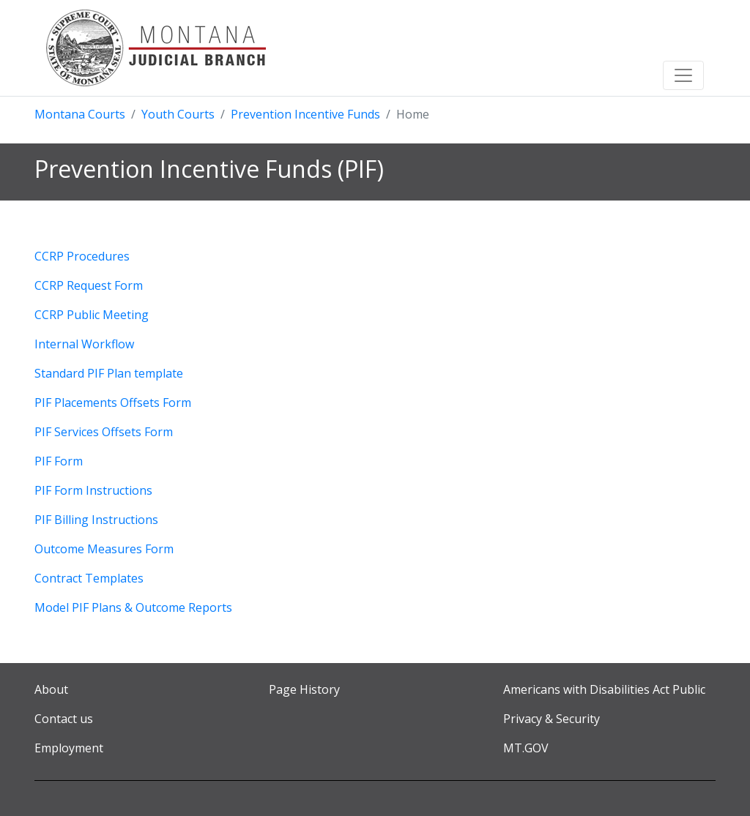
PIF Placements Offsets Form (112, 402)
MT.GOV (526, 748)
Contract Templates (89, 578)
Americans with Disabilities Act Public (604, 689)
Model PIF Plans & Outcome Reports (133, 607)
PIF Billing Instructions (96, 520)
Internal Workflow (84, 344)
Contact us (63, 719)
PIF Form (58, 461)
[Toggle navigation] (683, 75)
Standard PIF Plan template (108, 373)
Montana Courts (79, 114)
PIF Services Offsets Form (103, 432)
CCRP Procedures (82, 256)
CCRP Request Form (88, 285)
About (51, 689)
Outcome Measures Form (104, 549)
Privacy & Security (551, 719)
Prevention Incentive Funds (305, 114)
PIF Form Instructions (93, 490)
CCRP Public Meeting (91, 315)
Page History (304, 689)
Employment (68, 748)
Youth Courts (178, 114)
